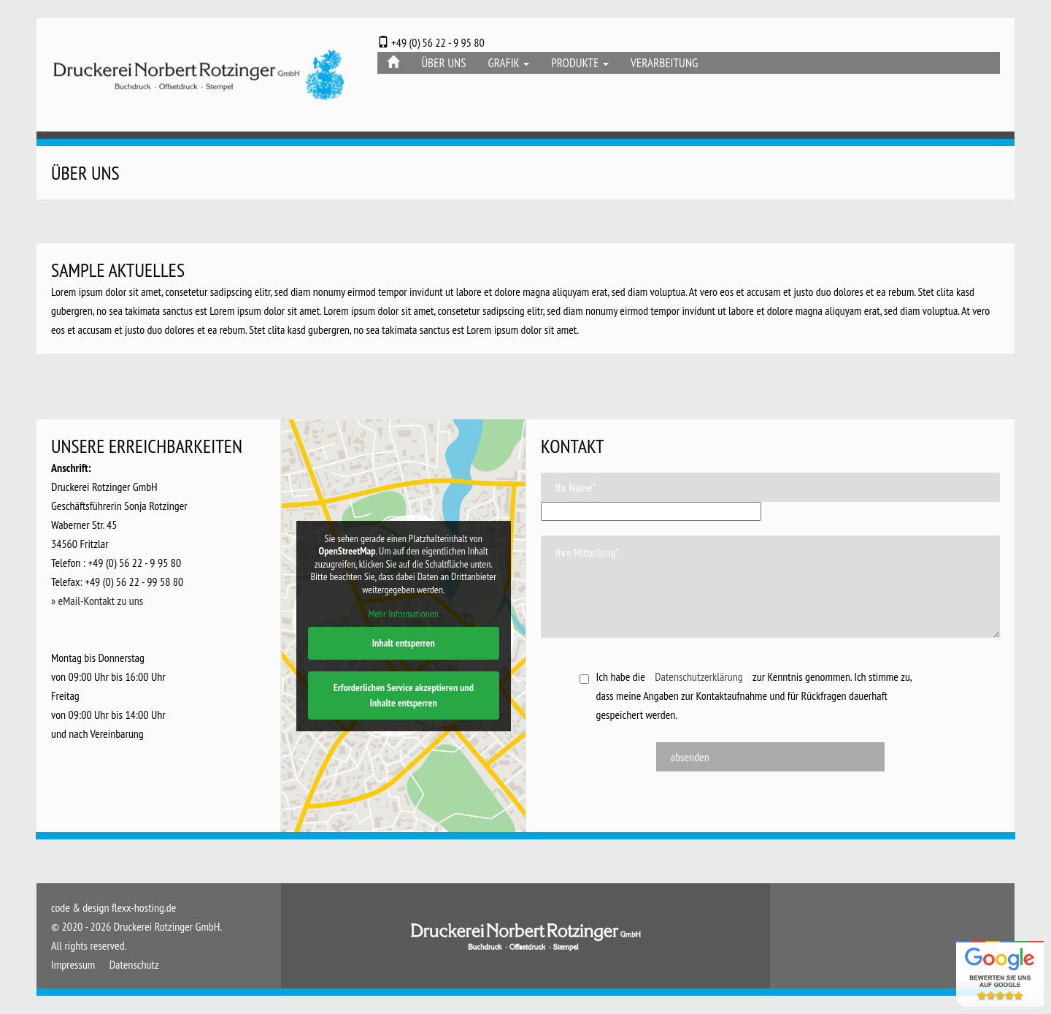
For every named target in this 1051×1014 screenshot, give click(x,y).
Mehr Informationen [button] (403, 614)
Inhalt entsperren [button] (402, 642)
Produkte (580, 63)
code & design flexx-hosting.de (113, 907)
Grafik (508, 63)
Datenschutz (134, 964)
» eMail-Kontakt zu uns (97, 600)
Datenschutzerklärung (698, 676)
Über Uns (443, 63)
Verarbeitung (664, 63)
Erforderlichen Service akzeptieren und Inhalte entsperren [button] (403, 695)
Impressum (73, 964)
